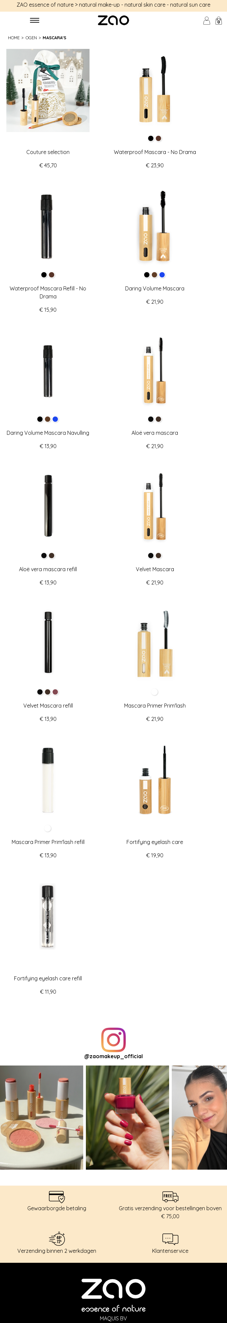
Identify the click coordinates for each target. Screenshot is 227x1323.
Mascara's (54, 37)
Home (14, 37)
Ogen (31, 37)
